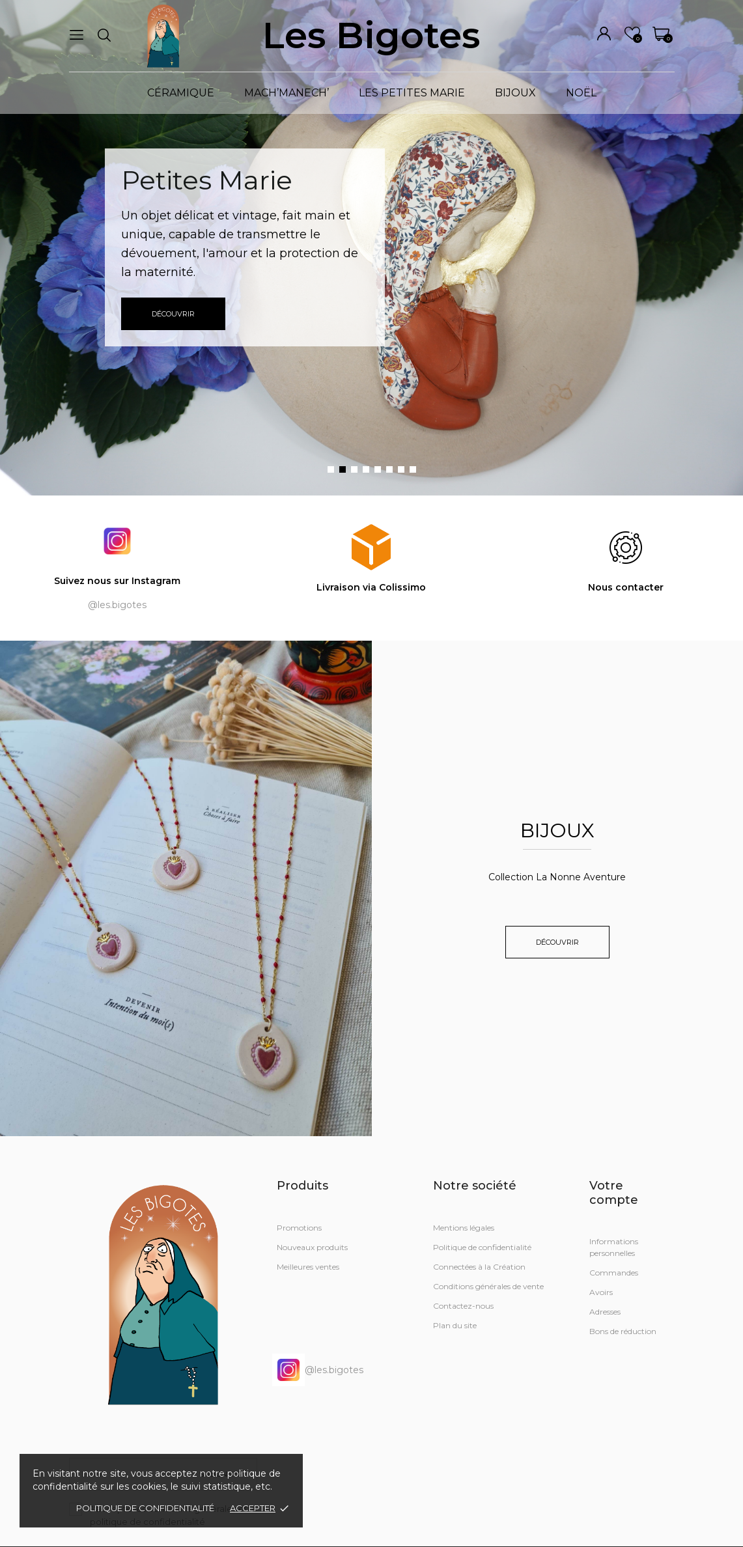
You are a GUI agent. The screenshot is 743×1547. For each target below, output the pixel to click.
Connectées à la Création (479, 1267)
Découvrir (173, 313)
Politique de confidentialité (145, 1508)
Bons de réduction (622, 1331)
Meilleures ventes (308, 1267)
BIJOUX (515, 93)
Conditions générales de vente (488, 1286)
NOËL (581, 93)
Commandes (613, 1272)
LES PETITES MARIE (412, 93)
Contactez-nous (463, 1306)
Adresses (605, 1312)
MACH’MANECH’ (286, 93)
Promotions (299, 1228)
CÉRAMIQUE (180, 93)
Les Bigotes (371, 35)
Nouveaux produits (312, 1247)
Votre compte (613, 1192)
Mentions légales (463, 1228)
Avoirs (601, 1292)
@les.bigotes (317, 1370)
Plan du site (455, 1325)
